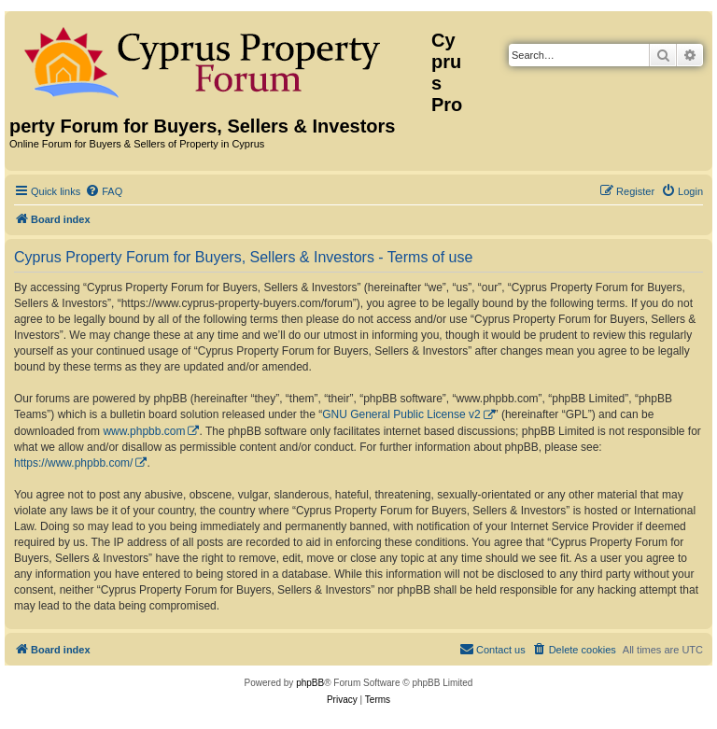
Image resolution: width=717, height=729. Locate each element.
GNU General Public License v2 (401, 414)
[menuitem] (103, 191)
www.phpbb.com (144, 431)
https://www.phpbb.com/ (73, 463)
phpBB (310, 683)
